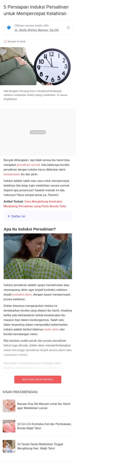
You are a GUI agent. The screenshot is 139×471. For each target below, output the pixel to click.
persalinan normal (28, 164)
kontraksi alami (22, 294)
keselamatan (12, 174)
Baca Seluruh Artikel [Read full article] (38, 379)
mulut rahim (51, 329)
